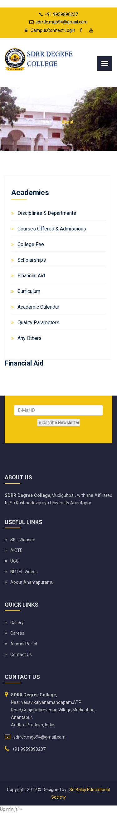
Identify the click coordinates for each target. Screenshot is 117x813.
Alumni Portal (23, 643)
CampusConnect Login (48, 30)
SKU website (22, 539)
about (67, 121)
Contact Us (21, 654)
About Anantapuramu (32, 582)
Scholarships (31, 260)
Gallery (17, 622)
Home (45, 121)
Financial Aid (31, 276)
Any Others (29, 338)
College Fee (30, 244)
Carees (17, 633)
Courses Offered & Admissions (51, 229)
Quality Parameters (38, 323)
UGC (14, 560)
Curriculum (28, 291)
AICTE (16, 550)
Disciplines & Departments (46, 213)
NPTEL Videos (24, 571)
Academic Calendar (38, 307)
